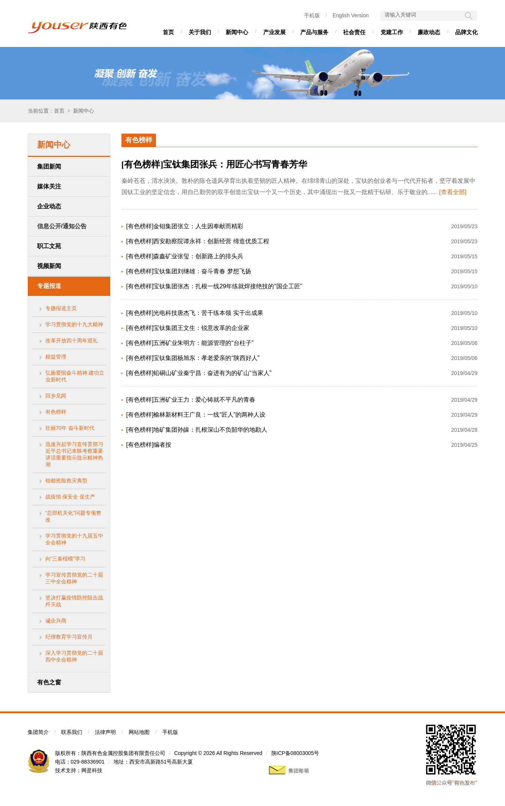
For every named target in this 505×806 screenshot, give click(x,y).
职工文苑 (49, 246)
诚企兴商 (55, 621)
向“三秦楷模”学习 (65, 559)
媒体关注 (49, 186)
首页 (168, 32)
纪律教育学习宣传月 (69, 637)
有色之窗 (49, 682)
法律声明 (105, 732)
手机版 (312, 15)
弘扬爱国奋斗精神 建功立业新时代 (75, 376)
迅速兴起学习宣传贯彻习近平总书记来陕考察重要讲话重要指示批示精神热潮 (74, 454)
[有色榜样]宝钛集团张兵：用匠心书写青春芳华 (214, 164)
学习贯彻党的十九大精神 (74, 324)
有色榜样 (55, 412)
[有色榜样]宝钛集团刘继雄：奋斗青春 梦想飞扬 (188, 271)
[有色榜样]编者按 (149, 444)
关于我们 (200, 32)
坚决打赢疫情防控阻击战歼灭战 (74, 601)
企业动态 (49, 206)
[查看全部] (452, 192)
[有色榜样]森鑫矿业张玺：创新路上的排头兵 (185, 256)
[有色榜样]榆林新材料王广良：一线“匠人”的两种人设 (196, 414)
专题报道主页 (61, 308)
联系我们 (71, 732)
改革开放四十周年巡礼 (71, 340)
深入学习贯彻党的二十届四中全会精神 (74, 656)
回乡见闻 (55, 396)
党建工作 (392, 32)
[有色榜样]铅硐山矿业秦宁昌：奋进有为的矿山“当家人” (199, 373)
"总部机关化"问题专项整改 (73, 516)
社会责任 (354, 32)
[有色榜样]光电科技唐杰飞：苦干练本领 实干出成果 (194, 313)
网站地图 (139, 732)
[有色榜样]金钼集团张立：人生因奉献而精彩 (185, 226)
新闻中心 (237, 32)
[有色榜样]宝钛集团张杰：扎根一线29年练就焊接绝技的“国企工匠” (214, 286)
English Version (351, 15)
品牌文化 (466, 32)
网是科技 (91, 770)
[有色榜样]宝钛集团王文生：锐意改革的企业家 (188, 328)
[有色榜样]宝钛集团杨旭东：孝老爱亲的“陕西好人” (193, 358)
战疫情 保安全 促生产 (70, 497)
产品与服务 (314, 32)
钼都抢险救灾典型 (66, 481)
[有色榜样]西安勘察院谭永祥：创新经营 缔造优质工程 (197, 241)
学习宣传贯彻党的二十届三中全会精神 (74, 578)
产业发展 (274, 32)
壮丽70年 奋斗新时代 (69, 428)
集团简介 (38, 732)
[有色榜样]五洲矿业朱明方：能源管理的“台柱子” (190, 343)
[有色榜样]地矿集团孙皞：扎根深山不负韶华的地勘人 (197, 429)
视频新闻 (49, 266)
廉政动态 (429, 32)
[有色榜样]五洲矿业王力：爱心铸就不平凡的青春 (191, 399)
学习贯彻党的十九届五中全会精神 (74, 539)
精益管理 (55, 357)
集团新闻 (49, 166)
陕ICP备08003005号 (295, 753)
